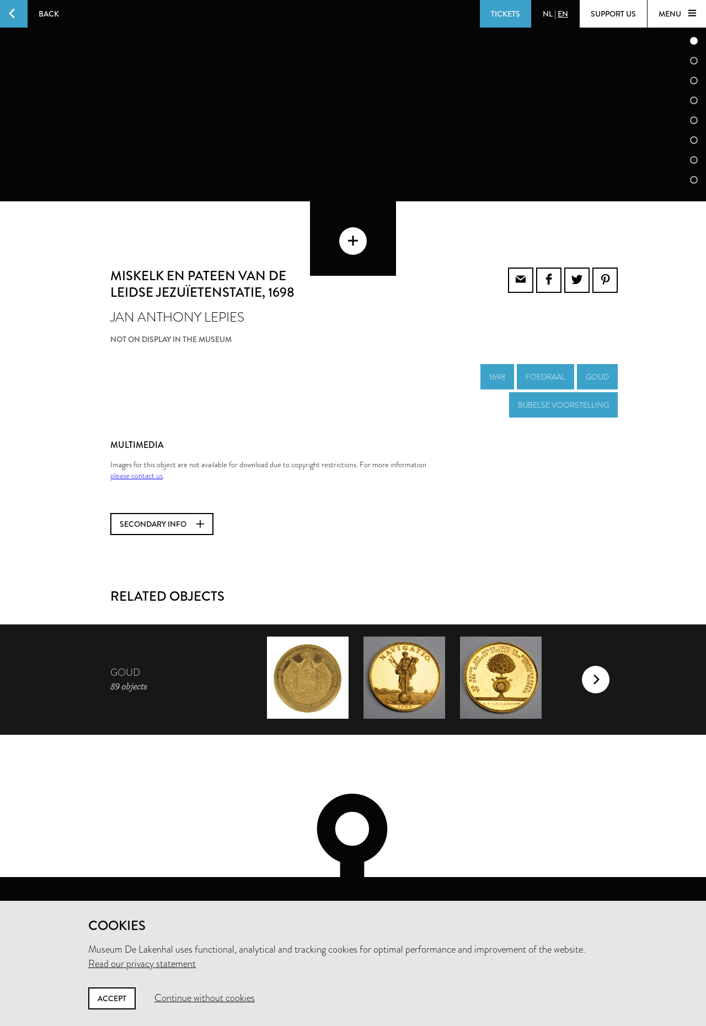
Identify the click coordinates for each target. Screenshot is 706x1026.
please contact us (136, 436)
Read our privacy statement (142, 963)
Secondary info (162, 485)
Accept (112, 998)
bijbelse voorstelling (563, 366)
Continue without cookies (204, 998)
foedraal (545, 338)
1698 (497, 338)
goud (597, 338)
